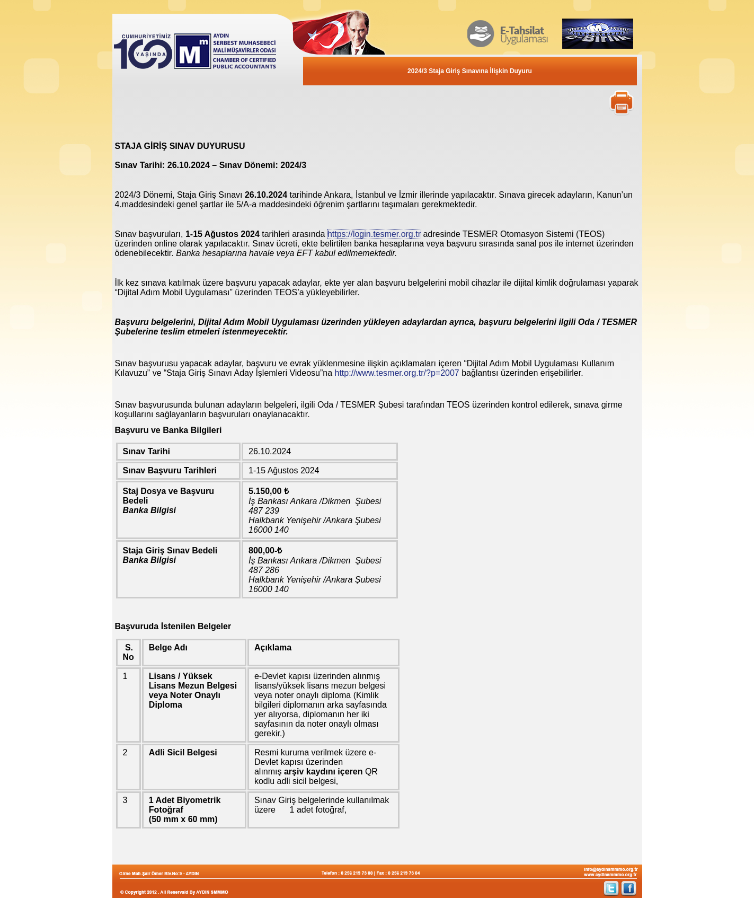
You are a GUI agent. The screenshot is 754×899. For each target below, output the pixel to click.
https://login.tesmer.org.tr (374, 234)
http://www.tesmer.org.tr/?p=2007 (397, 372)
